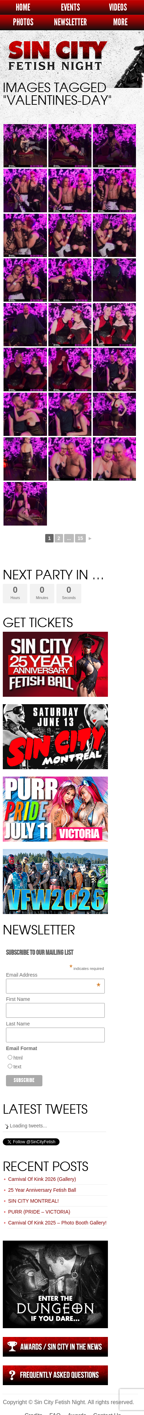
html (17, 1058)
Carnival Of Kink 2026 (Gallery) (42, 1179)
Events (70, 7)
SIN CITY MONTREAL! (33, 1201)
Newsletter (70, 22)
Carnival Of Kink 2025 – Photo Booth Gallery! (57, 1223)
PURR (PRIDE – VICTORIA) (39, 1212)
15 (80, 538)
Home (23, 7)
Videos (118, 7)
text (17, 1066)
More (120, 22)
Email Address (53, 975)
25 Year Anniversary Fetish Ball (42, 1190)
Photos (23, 22)
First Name (18, 999)
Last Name (18, 1024)
